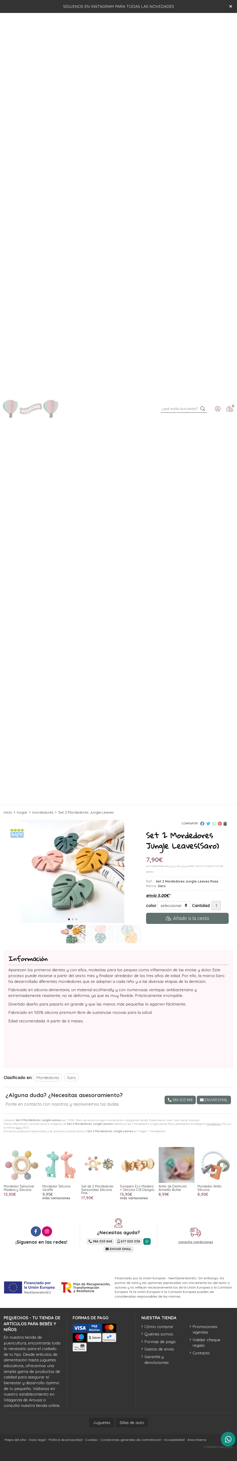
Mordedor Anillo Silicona (209, 1188)
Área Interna (196, 1440)
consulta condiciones (195, 1242)
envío (171, 865)
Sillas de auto (132, 1422)
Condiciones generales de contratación (130, 1440)
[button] (69, 919)
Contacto (201, 1352)
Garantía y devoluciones (156, 1359)
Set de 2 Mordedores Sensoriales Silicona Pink (97, 1189)
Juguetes (101, 1422)
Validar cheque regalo (206, 1342)
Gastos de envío (159, 1348)
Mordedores (213, 1124)
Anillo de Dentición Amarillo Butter (173, 1188)
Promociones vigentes (205, 1329)
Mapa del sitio (15, 1440)
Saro (19, 1127)
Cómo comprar (158, 1326)
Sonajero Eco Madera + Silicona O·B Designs (137, 1188)
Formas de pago (160, 1341)
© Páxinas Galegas (217, 1447)
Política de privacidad (65, 1440)
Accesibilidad (174, 1440)
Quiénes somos (158, 1333)
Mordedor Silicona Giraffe (56, 1188)
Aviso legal (37, 1440)
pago (183, 865)
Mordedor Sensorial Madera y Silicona (19, 1188)
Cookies (91, 1440)
